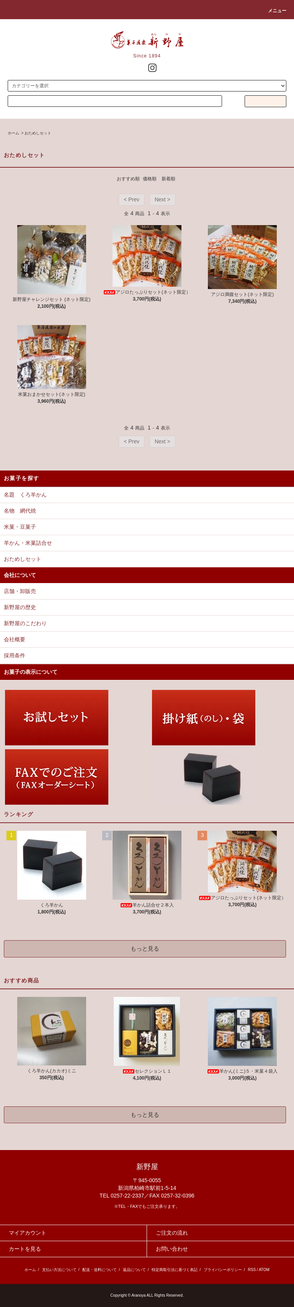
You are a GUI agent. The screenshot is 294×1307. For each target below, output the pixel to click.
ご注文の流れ (172, 1233)
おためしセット (37, 133)
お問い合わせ (172, 1249)
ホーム (13, 133)
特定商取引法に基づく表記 (175, 1270)
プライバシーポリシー (223, 1270)
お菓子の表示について (30, 672)
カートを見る (25, 1249)
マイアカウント (27, 1233)
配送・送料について (99, 1270)
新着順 (168, 178)
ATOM (264, 1270)
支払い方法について (59, 1270)
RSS (252, 1270)
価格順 (150, 178)
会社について (20, 575)
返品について (134, 1270)
